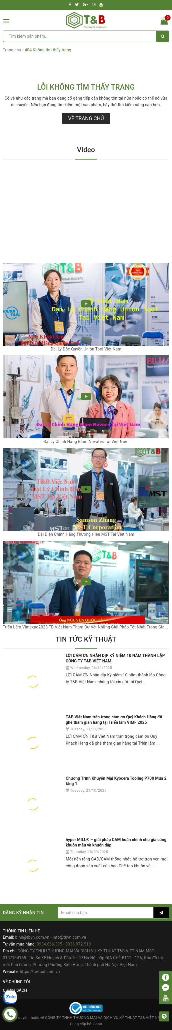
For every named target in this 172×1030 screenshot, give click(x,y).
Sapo (97, 1024)
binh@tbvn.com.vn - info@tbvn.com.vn (50, 937)
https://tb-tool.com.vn (40, 971)
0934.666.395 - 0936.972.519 (64, 944)
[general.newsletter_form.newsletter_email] (105, 912)
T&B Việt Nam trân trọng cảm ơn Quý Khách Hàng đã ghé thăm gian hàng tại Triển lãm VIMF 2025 (114, 720)
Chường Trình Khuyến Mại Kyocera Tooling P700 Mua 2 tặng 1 (116, 781)
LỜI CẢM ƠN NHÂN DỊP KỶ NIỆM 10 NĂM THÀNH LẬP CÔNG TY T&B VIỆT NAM (115, 658)
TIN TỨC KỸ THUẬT (86, 639)
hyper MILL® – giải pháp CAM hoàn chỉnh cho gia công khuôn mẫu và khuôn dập (116, 842)
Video (86, 150)
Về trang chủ (86, 118)
